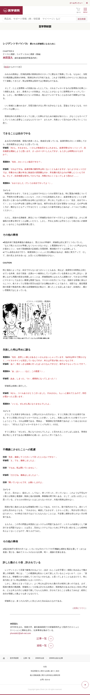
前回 (7, 67)
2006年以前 (39, 658)
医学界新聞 (14, 658)
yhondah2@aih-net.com (20, 633)
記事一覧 (27, 658)
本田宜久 (8, 57)
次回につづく (79, 608)
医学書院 (11, 10)
